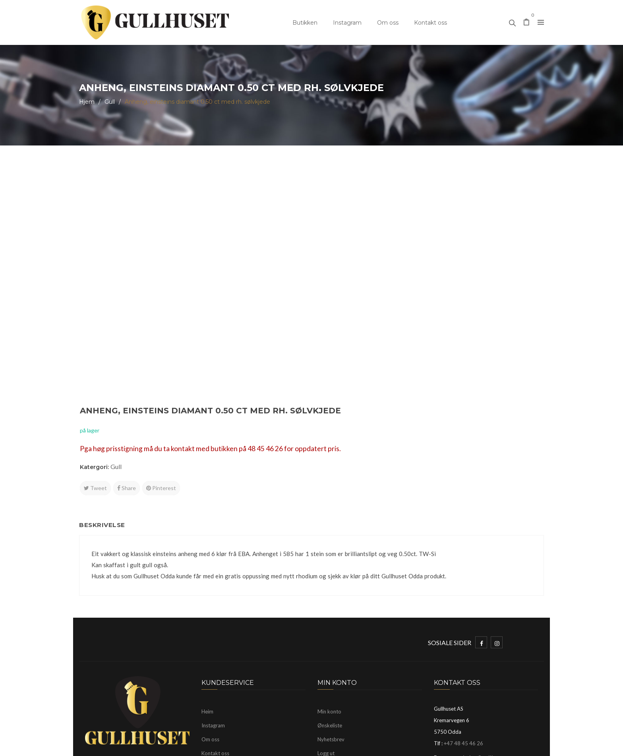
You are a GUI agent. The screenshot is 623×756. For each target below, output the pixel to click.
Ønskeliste (329, 613)
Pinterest (400, 260)
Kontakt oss (430, 22)
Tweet (334, 260)
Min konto (329, 599)
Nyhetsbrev (330, 627)
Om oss (388, 22)
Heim (207, 599)
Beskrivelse (106, 410)
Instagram (347, 22)
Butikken (304, 22)
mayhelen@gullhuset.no (483, 645)
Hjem (87, 101)
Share (365, 260)
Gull (109, 101)
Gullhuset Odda (144, 746)
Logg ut (326, 641)
